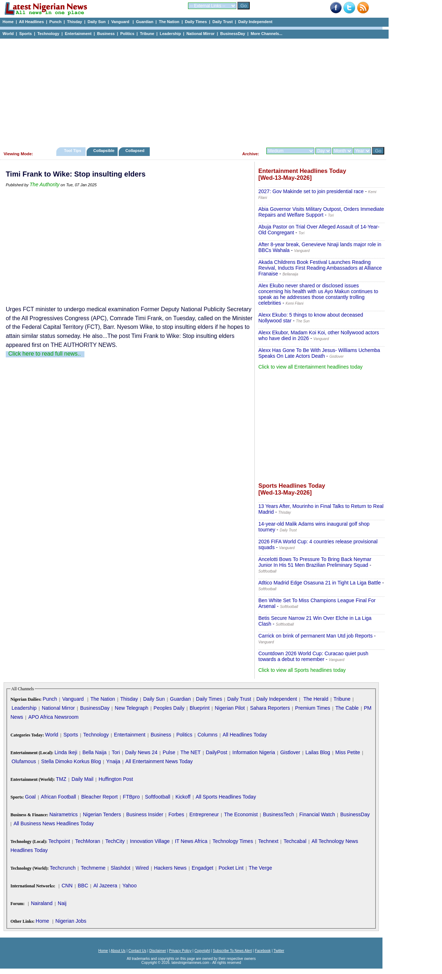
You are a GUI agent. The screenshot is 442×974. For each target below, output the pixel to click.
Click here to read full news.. (44, 354)
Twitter (278, 951)
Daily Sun (97, 21)
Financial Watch (317, 814)
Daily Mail (82, 779)
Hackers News (170, 868)
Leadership (170, 33)
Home (8, 21)
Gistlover (290, 752)
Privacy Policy (180, 951)
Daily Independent (255, 21)
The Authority (45, 184)
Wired (142, 868)
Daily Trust (223, 21)
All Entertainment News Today (159, 761)
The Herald (315, 699)
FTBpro (131, 797)
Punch (55, 21)
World (8, 33)
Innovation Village (150, 841)
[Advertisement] (191, 91)
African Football (58, 797)
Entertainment (78, 33)
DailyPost (216, 752)
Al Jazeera (105, 885)
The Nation (169, 21)
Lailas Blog (317, 752)
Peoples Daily (169, 708)
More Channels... (267, 33)
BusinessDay (232, 33)
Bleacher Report (99, 797)
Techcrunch (63, 868)
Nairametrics (63, 814)
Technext (268, 841)
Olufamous (24, 761)
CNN (67, 885)
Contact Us (137, 951)
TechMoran (87, 841)
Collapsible (104, 150)
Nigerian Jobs (71, 921)
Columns (207, 735)
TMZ (61, 779)
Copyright (202, 951)
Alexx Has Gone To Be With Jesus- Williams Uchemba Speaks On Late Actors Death (319, 353)
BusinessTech (278, 814)
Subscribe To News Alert (232, 951)
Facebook (263, 951)
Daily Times (196, 21)
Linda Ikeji (65, 752)
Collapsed (136, 150)
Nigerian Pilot (230, 708)
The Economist (241, 814)
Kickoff (183, 797)
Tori (116, 752)
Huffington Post (116, 779)
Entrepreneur (204, 814)
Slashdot (120, 868)
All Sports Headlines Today (226, 797)
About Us (118, 951)
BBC (83, 885)
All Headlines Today (245, 735)
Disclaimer (157, 951)
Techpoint (59, 841)
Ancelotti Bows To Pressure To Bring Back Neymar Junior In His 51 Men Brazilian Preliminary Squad (314, 562)
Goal (30, 797)
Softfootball (157, 797)
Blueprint (200, 708)
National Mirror (201, 33)
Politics (127, 33)
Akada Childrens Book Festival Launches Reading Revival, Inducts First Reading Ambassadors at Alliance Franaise (320, 268)
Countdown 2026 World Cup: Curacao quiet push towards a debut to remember (313, 656)
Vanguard (120, 21)
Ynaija (113, 761)
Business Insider (144, 814)
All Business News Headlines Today (53, 823)
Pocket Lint (231, 868)
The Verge (260, 868)
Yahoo (129, 885)
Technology (48, 33)
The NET (190, 752)
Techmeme (93, 868)
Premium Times (312, 708)
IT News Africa (191, 841)
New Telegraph (131, 708)
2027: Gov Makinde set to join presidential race (311, 191)
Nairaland (42, 903)
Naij (62, 903)
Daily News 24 (141, 752)
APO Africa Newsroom (53, 717)
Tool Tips (73, 150)
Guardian (144, 21)
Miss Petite (347, 752)
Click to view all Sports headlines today (302, 670)
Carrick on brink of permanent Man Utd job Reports (315, 636)
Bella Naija (94, 752)
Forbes (176, 814)
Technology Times (233, 841)
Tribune (147, 33)
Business (106, 33)
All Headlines (31, 21)
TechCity (115, 841)
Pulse (169, 752)
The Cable (347, 708)
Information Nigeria (253, 752)
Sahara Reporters (270, 708)
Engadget (202, 868)
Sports (25, 33)
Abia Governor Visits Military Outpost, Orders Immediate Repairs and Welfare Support (321, 212)
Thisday (74, 21)
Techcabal (295, 841)
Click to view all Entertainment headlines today (310, 367)
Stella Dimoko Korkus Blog (71, 761)
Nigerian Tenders (102, 814)
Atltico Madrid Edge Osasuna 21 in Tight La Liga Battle (319, 583)
